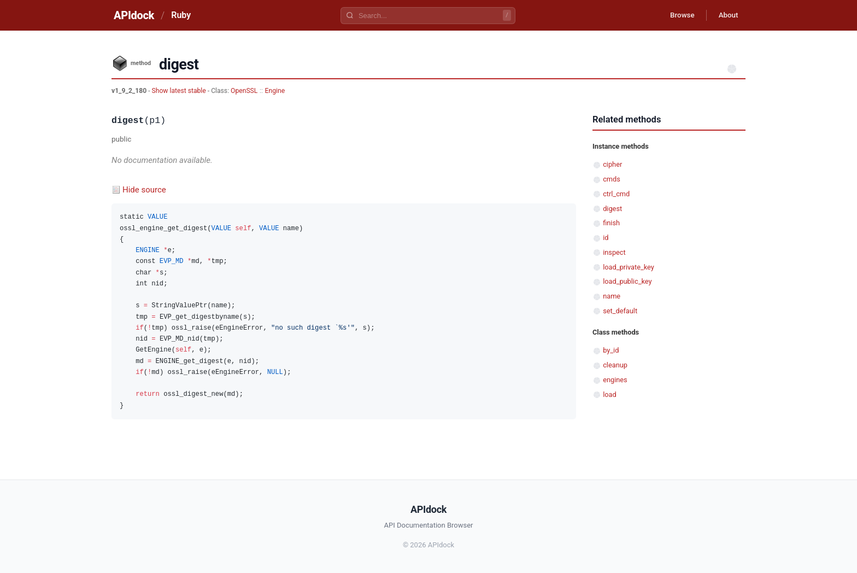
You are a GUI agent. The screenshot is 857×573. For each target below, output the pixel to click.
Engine (275, 91)
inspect (614, 252)
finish (611, 223)
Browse (677, 15)
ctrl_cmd (616, 194)
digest (612, 208)
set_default (620, 311)
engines (615, 380)
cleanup (615, 365)
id (605, 237)
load (610, 394)
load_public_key (627, 281)
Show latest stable (180, 91)
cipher (612, 164)
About (726, 15)
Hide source (144, 190)
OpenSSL (244, 91)
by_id (611, 350)
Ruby (181, 15)
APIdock (134, 15)
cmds (611, 179)
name (611, 296)
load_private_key (628, 267)
